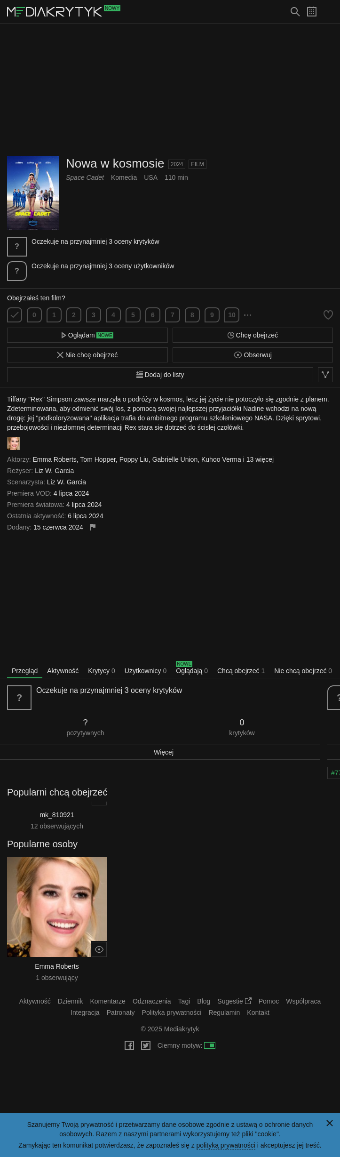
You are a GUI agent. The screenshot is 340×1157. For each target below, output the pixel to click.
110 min (176, 177)
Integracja (85, 1012)
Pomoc (269, 1001)
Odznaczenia (152, 1001)
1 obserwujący (57, 977)
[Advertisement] (170, 90)
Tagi (184, 1001)
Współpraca (303, 1001)
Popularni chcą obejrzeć (57, 792)
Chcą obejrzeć (241, 671)
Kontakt (258, 1012)
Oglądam (87, 335)
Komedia (124, 177)
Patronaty (121, 1012)
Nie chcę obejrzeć (87, 355)
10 (232, 315)
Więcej (164, 752)
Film (197, 164)
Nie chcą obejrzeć (303, 671)
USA (151, 177)
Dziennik (70, 1001)
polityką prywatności (226, 1145)
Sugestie (234, 1001)
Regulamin (224, 1012)
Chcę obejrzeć (253, 335)
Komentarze (107, 1001)
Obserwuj (253, 355)
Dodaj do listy (160, 374)
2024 (177, 164)
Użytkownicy (145, 671)
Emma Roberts (57, 966)
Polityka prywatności (172, 1012)
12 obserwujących (57, 826)
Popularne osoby (42, 844)
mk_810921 (57, 815)
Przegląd (25, 671)
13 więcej (260, 459)
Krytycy (101, 671)
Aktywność (63, 671)
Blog (203, 1001)
